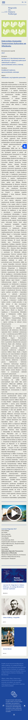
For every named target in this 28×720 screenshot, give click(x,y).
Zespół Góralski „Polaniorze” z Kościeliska (12, 541)
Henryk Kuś (4, 547)
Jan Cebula (4, 532)
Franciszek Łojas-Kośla (7, 540)
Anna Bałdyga (5, 530)
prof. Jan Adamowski (7, 545)
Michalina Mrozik (6, 536)
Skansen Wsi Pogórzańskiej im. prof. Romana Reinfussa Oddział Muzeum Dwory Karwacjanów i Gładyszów (13, 556)
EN (25, 2)
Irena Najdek (5, 538)
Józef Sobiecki (5, 549)
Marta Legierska (5, 534)
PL (22, 2)
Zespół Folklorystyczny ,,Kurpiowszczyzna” (13, 543)
